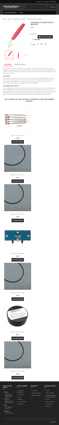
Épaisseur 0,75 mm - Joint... (18, 175)
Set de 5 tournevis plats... (18, 135)
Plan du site (48, 406)
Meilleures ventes (36, 395)
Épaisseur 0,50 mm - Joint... (18, 371)
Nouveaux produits (36, 393)
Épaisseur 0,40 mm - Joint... (18, 292)
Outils (21, 12)
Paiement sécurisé (49, 401)
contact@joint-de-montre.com (9, 407)
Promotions (34, 390)
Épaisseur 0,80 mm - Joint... (18, 214)
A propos (47, 399)
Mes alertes (21, 404)
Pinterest (45, 44)
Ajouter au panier (45, 37)
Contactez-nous (49, 404)
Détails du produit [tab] (20, 64)
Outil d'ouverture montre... (18, 253)
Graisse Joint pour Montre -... (17, 332)
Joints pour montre (10, 12)
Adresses (20, 399)
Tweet (41, 44)
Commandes (21, 394)
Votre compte (22, 386)
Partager (37, 44)
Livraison (47, 390)
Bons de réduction (22, 401)
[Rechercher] (36, 7)
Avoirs (19, 397)
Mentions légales (49, 393)
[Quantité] (32, 37)
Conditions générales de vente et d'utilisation (50, 396)
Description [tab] (7, 64)
